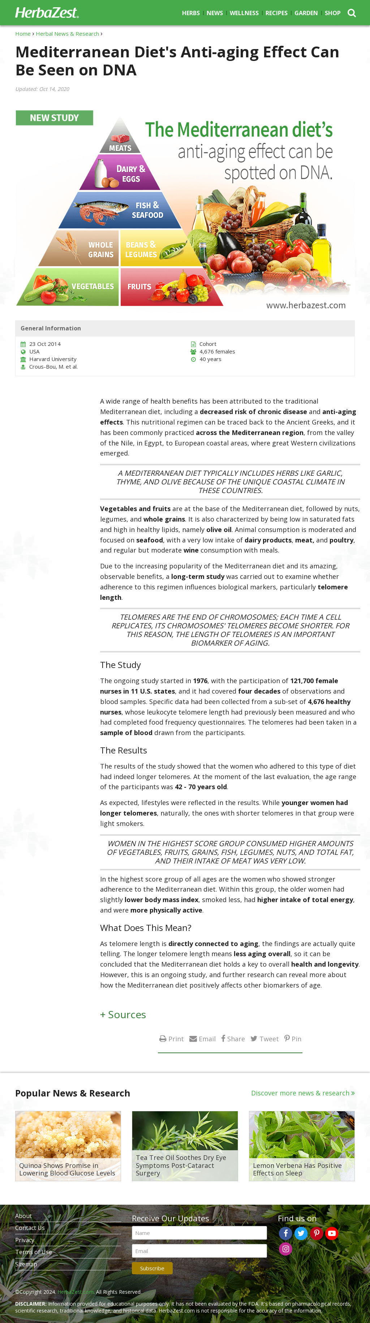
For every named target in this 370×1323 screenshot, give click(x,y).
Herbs (191, 13)
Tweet (269, 1038)
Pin (296, 1038)
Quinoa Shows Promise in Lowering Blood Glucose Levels (67, 1169)
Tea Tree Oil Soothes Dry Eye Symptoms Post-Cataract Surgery (181, 1165)
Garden (306, 13)
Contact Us (30, 1228)
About (23, 1216)
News (215, 13)
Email (207, 1038)
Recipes (277, 13)
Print (176, 1038)
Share (236, 1038)
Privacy (24, 1240)
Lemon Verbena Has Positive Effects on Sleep (297, 1169)
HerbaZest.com (75, 1291)
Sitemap (26, 1264)
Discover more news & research (300, 1093)
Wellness (244, 13)
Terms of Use (33, 1252)
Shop (333, 13)
